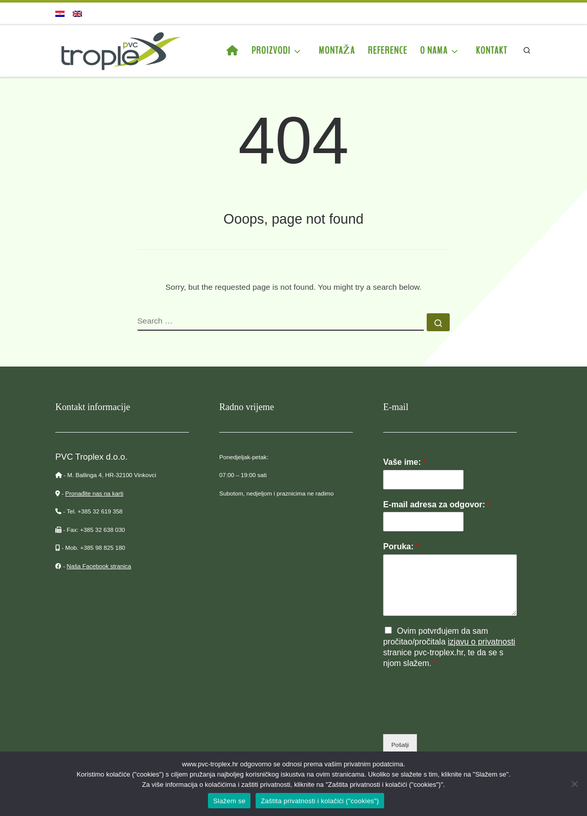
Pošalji (400, 744)
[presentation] (461, 717)
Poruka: (401, 546)
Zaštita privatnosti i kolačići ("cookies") (320, 801)
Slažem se (229, 801)
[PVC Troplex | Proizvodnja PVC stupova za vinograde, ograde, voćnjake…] (119, 50)
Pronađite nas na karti (94, 493)
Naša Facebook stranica (99, 566)
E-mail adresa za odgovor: (437, 504)
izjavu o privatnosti (481, 641)
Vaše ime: (405, 462)
